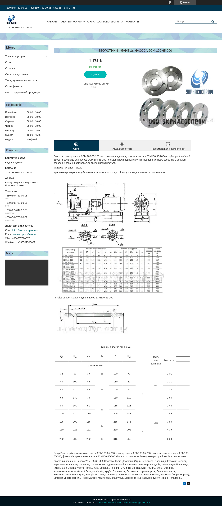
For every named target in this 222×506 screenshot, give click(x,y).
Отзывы (10, 68)
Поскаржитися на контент (110, 503)
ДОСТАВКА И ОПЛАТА (110, 21)
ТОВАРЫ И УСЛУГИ (71, 21)
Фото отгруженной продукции (22, 92)
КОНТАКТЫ (132, 21)
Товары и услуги (15, 56)
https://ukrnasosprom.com (26, 230)
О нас (8, 62)
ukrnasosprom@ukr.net (25, 234)
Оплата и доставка (16, 74)
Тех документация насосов (21, 80)
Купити (95, 74)
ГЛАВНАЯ (51, 21)
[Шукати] (213, 22)
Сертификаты (13, 86)
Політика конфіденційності (137, 503)
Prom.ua (127, 499)
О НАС (91, 21)
